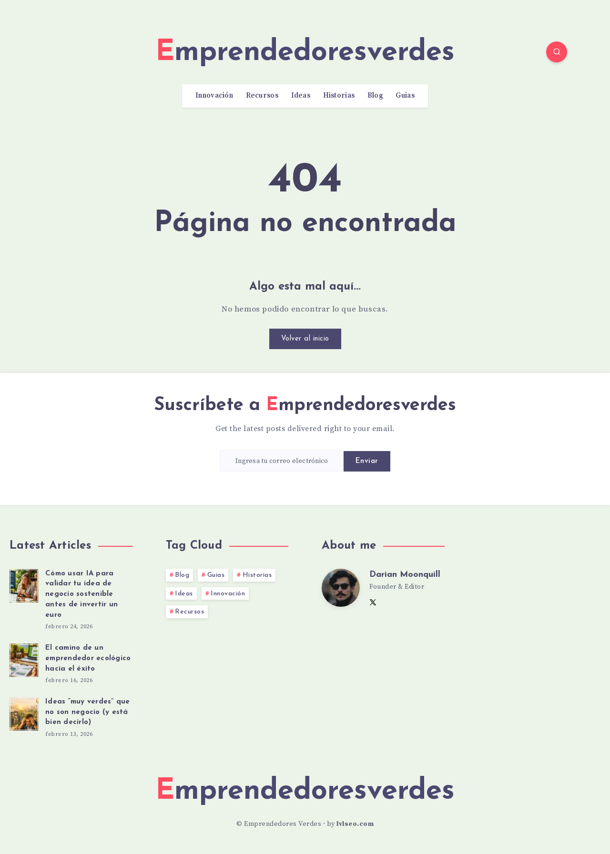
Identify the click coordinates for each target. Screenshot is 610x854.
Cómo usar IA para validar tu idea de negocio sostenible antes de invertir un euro (81, 594)
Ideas (301, 95)
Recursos (262, 95)
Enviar (367, 461)
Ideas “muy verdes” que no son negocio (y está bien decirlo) (87, 712)
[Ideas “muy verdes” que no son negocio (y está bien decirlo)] (24, 712)
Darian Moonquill (404, 574)
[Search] (556, 51)
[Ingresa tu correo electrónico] (282, 461)
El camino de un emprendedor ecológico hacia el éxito (88, 658)
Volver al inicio (305, 338)
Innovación (214, 95)
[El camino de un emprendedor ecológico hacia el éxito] (24, 658)
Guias (405, 95)
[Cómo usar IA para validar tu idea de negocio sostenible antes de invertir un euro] (24, 584)
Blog (375, 95)
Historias (339, 95)
